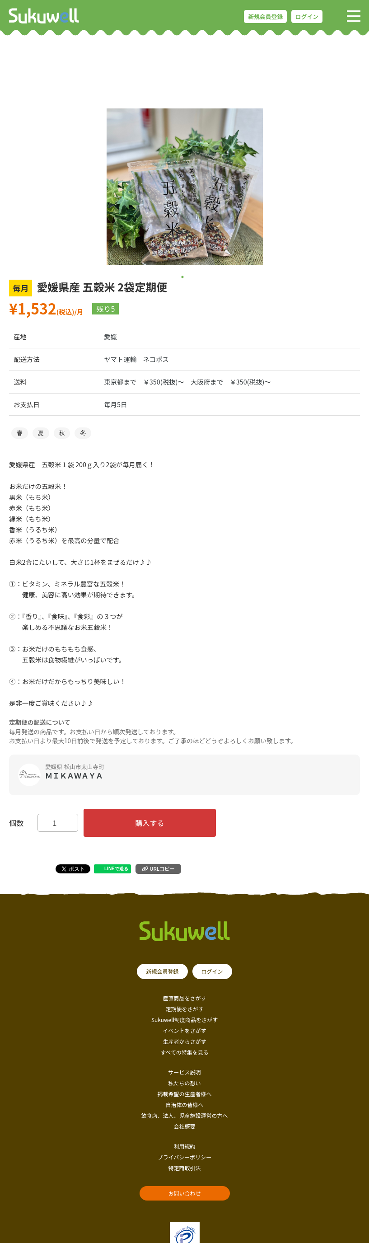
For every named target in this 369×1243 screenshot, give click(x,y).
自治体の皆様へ (184, 1104)
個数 (16, 823)
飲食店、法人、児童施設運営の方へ (184, 1115)
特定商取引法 (184, 1168)
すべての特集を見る (184, 1052)
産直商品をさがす (184, 998)
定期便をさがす (184, 1009)
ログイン (306, 16)
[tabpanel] (185, 186)
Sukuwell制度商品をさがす (184, 1019)
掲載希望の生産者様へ (184, 1094)
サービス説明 (184, 1072)
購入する (149, 822)
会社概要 (184, 1126)
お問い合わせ (184, 1193)
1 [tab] (182, 276)
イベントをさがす (184, 1030)
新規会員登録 (265, 16)
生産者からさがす (184, 1041)
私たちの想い (184, 1083)
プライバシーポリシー (185, 1157)
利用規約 (184, 1146)
